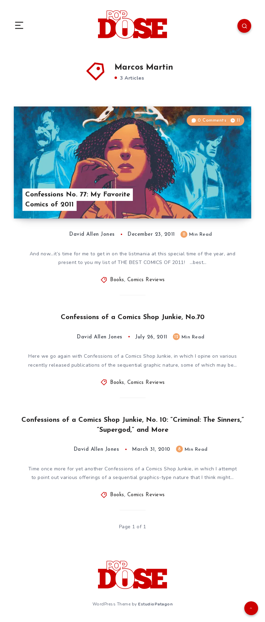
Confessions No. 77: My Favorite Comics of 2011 (77, 199)
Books (117, 280)
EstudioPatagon (155, 604)
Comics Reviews (146, 280)
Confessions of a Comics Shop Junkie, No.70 (133, 317)
